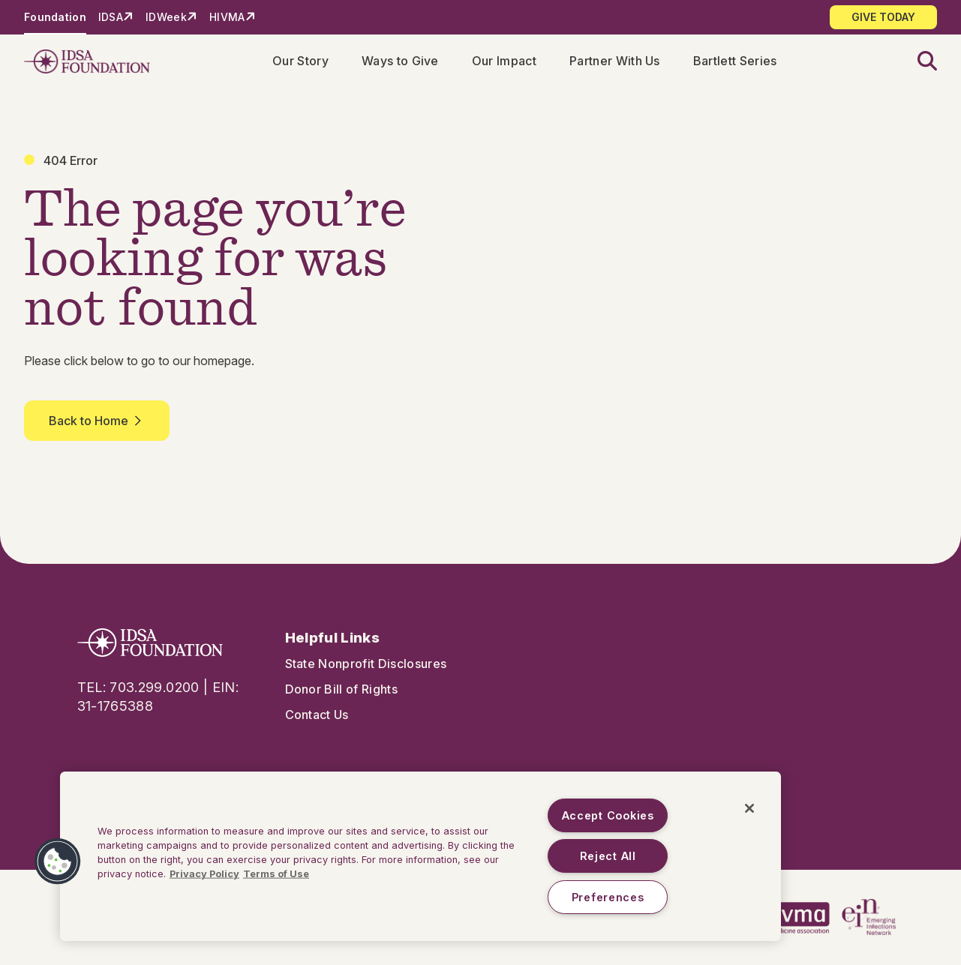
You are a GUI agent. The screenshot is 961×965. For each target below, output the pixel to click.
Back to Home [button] (97, 420)
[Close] (749, 808)
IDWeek (166, 16)
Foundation (55, 16)
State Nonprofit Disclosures (366, 663)
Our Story (300, 60)
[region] (420, 856)
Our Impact (504, 60)
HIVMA (227, 16)
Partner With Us (614, 60)
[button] (918, 61)
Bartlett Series (735, 60)
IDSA (110, 16)
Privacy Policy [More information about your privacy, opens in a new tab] (204, 874)
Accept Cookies (608, 815)
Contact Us (317, 714)
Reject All (608, 856)
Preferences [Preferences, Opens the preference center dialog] (608, 897)
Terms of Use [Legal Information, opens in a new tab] (276, 874)
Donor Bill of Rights (341, 689)
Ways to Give (400, 60)
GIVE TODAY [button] (883, 16)
